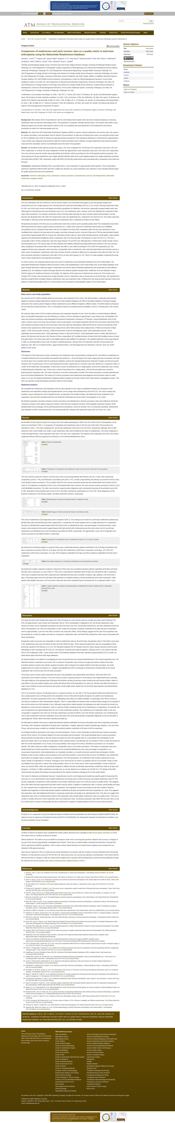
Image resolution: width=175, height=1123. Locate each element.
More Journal (91, 1088)
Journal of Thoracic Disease (95, 1052)
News (145, 32)
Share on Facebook (130, 89)
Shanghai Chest (91, 1068)
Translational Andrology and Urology (98, 1075)
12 (80, 255)
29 (51, 647)
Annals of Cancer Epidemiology (64, 1045)
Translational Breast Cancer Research (98, 1073)
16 (29, 270)
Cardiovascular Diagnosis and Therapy (67, 1073)
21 (49, 647)
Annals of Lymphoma (61, 1059)
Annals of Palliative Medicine (64, 1061)
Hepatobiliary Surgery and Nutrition (65, 1091)
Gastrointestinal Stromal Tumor (64, 1082)
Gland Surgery (59, 1084)
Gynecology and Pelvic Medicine (65, 1086)
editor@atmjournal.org (32, 1103)
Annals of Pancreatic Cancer (63, 1064)
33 (33, 689)
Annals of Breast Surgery (62, 1043)
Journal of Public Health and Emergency (99, 1048)
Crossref (110, 873)
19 (101, 389)
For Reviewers (59, 32)
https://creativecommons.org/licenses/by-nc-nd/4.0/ (67, 861)
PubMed (29, 874)
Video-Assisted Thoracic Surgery (96, 1086)
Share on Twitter (129, 92)
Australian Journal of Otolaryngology (66, 1070)
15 (83, 255)
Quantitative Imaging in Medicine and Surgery (100, 1066)
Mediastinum (90, 1059)
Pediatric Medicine (92, 1064)
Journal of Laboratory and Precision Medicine (100, 1041)
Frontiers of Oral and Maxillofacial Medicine (68, 1079)
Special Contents (90, 32)
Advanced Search (148, 23)
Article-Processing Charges (130, 32)
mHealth (89, 1061)
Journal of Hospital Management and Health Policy (102, 1039)
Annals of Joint (59, 1055)
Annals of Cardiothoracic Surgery (65, 1048)
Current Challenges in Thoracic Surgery (67, 1077)
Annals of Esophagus (61, 1050)
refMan (126, 78)
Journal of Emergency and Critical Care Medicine (101, 1034)
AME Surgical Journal (61, 1039)
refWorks (127, 81)
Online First (113, 32)
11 (105, 238)
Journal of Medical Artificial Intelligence (98, 1043)
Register (48, 13)
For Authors (46, 32)
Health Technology (60, 1088)
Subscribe (149, 14)
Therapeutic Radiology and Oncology (98, 1070)
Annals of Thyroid (60, 1066)
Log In (40, 13)
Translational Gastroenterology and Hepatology (101, 1079)
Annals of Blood (60, 1041)
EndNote (126, 72)
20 (96, 391)
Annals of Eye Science (62, 1052)
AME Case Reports (61, 1034)
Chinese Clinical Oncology (63, 1075)
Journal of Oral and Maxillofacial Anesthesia (100, 1045)
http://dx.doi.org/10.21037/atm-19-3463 (102, 833)
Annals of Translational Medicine (65, 1068)
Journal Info (34, 32)
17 (79, 364)
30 (82, 686)
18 (98, 389)
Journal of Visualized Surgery (95, 1055)
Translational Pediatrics (94, 1084)
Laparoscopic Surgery (93, 1057)
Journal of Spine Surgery (94, 1050)
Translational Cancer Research (96, 1077)
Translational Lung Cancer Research (98, 1082)
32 (85, 686)
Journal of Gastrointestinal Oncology (98, 1036)
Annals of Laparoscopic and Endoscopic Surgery (70, 1057)
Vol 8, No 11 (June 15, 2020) (37, 39)
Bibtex (126, 69)
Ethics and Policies (74, 32)
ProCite (126, 75)
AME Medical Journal (61, 1036)
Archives (103, 32)
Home (25, 32)
